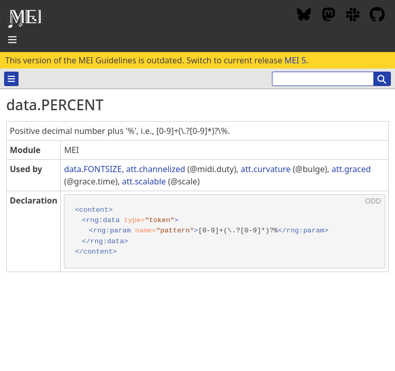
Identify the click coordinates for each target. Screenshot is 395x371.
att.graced (351, 169)
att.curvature (265, 169)
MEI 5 (295, 60)
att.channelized (155, 169)
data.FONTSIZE (93, 169)
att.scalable (144, 181)
